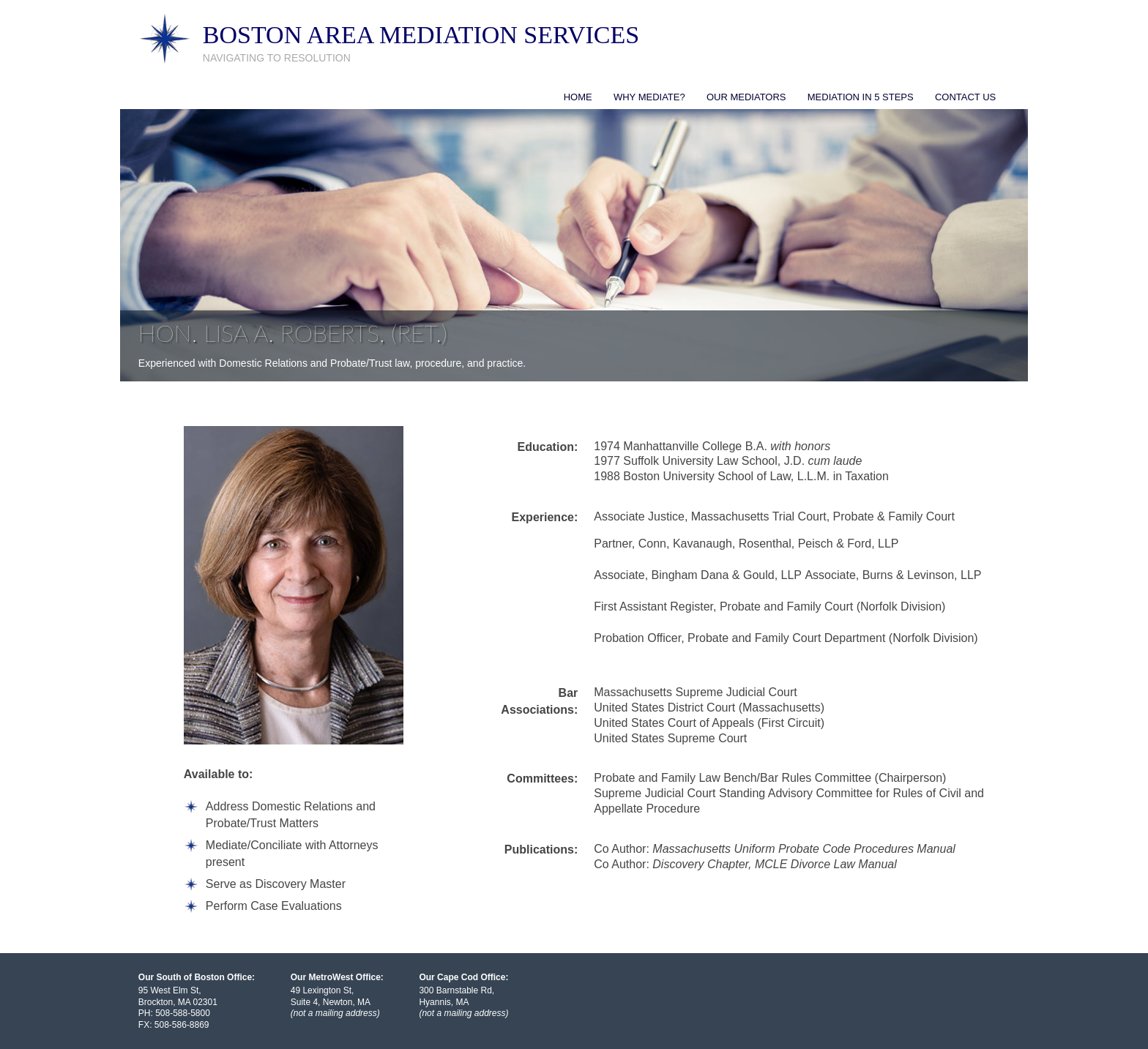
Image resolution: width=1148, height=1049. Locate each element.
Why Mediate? (649, 97)
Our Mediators (746, 97)
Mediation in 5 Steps (861, 97)
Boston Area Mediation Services (421, 34)
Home (578, 97)
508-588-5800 (182, 1013)
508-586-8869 (181, 1025)
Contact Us (965, 97)
